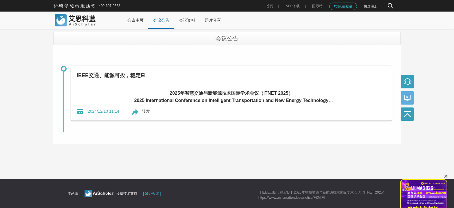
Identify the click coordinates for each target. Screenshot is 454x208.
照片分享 (213, 20)
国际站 (317, 6)
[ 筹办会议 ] (152, 194)
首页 (269, 6)
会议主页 (135, 20)
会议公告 (161, 20)
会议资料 (187, 20)
